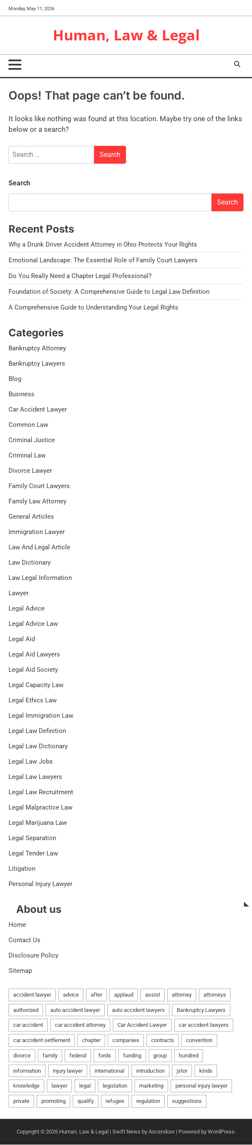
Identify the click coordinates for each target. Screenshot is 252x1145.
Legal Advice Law (33, 624)
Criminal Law (27, 456)
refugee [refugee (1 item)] (115, 1101)
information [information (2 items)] (27, 1071)
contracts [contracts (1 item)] (162, 1040)
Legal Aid (22, 639)
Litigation (22, 869)
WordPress (221, 1132)
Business (21, 394)
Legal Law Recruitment (41, 792)
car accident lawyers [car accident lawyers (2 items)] (204, 1025)
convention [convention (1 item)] (199, 1040)
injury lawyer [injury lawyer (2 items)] (68, 1071)
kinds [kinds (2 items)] (205, 1071)
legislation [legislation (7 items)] (115, 1086)
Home (17, 925)
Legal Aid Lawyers (34, 655)
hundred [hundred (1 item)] (188, 1056)
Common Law (28, 425)
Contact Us (24, 940)
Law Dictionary (30, 563)
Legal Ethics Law (33, 701)
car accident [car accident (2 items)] (28, 1025)
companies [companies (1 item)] (125, 1040)
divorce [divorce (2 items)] (22, 1056)
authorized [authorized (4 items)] (25, 1010)
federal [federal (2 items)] (77, 1056)
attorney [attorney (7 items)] (182, 995)
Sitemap (20, 971)
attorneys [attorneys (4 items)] (214, 995)
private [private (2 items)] (21, 1101)
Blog (15, 379)
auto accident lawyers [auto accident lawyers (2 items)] (138, 1010)
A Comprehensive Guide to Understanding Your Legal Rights (93, 308)
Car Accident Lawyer (38, 410)
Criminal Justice (32, 440)
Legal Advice (27, 609)
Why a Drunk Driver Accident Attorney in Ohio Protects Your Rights (103, 245)
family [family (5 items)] (50, 1056)
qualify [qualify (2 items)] (85, 1101)
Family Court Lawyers (39, 486)
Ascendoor (162, 1132)
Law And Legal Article (39, 547)
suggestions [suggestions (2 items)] (187, 1101)
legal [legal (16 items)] (85, 1086)
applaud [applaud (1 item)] (123, 995)
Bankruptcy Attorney (37, 348)
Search (19, 183)
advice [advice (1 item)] (71, 995)
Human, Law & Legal (126, 35)
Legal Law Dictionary (38, 746)
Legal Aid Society (33, 670)
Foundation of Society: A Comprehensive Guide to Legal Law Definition (109, 292)
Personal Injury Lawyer (40, 884)
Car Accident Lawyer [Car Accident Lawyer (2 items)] (142, 1025)
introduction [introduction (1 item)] (150, 1071)
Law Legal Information (40, 578)
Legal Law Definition (37, 731)
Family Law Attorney (37, 502)
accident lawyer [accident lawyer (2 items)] (32, 995)
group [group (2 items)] (160, 1056)
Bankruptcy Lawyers (37, 364)
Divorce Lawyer (30, 471)
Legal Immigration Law (41, 716)
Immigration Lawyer (37, 532)
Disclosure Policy (33, 956)
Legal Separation (32, 838)
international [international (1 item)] (109, 1071)
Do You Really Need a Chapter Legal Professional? (80, 276)
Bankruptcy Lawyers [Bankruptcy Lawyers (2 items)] (201, 1010)
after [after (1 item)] (96, 995)
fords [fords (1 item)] (104, 1056)
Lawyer (19, 593)
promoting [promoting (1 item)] (53, 1101)
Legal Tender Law (33, 854)
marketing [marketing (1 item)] (151, 1086)
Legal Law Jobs (31, 762)
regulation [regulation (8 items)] (148, 1101)
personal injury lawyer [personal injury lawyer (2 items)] (201, 1086)
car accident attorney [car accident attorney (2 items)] (80, 1025)
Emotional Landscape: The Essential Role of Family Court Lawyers (103, 260)
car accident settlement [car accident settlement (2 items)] (41, 1040)
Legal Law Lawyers (35, 777)
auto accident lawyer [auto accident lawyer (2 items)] (75, 1010)
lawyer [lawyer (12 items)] (59, 1086)
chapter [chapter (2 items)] (91, 1040)
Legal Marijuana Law (38, 823)
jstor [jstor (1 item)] (182, 1071)
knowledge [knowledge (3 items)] (26, 1086)
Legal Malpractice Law (40, 808)
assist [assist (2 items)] (152, 995)
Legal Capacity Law (36, 685)
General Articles (31, 517)
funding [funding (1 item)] (132, 1056)
